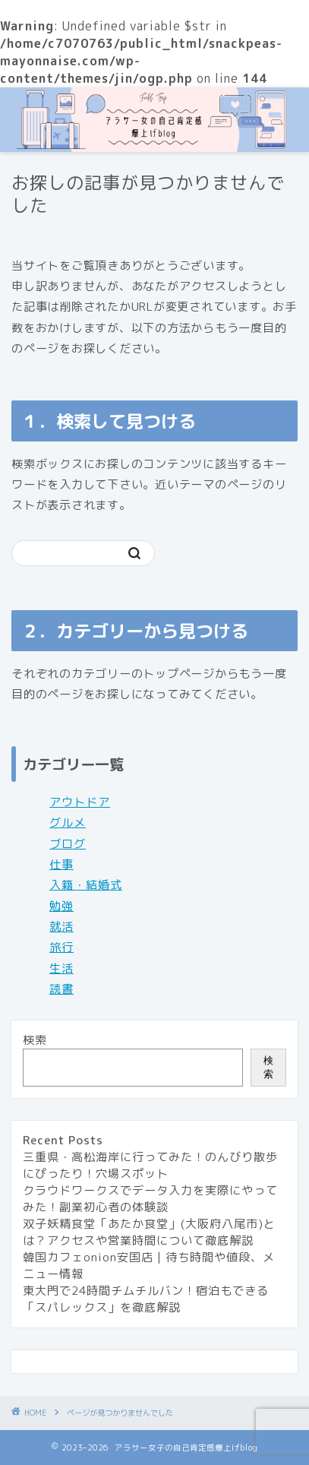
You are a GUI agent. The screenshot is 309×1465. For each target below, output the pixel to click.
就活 (61, 927)
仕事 (61, 864)
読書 (61, 989)
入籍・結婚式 (85, 885)
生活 (61, 968)
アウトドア (79, 802)
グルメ (67, 823)
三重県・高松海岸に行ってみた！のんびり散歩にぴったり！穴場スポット (150, 1165)
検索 (35, 1040)
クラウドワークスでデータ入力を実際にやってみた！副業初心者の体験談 (150, 1198)
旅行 (61, 947)
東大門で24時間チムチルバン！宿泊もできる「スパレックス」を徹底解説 (146, 1299)
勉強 (61, 906)
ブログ (67, 844)
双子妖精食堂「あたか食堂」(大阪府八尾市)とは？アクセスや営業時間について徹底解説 (149, 1232)
